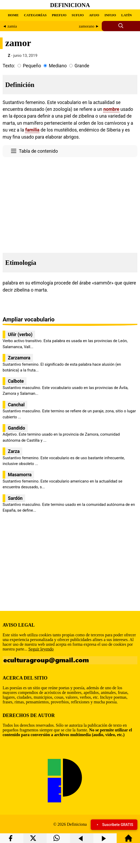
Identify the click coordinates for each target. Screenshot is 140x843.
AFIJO (94, 15)
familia (32, 130)
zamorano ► (89, 26)
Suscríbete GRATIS (114, 824)
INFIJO (110, 15)
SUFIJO (78, 15)
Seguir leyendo (40, 649)
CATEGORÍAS (35, 15)
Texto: (9, 65)
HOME (13, 15)
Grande (81, 65)
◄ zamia (10, 26)
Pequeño (32, 65)
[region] (70, 203)
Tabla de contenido (38, 151)
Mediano (58, 65)
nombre (111, 109)
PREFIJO (59, 15)
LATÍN (126, 15)
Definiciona (70, 5)
